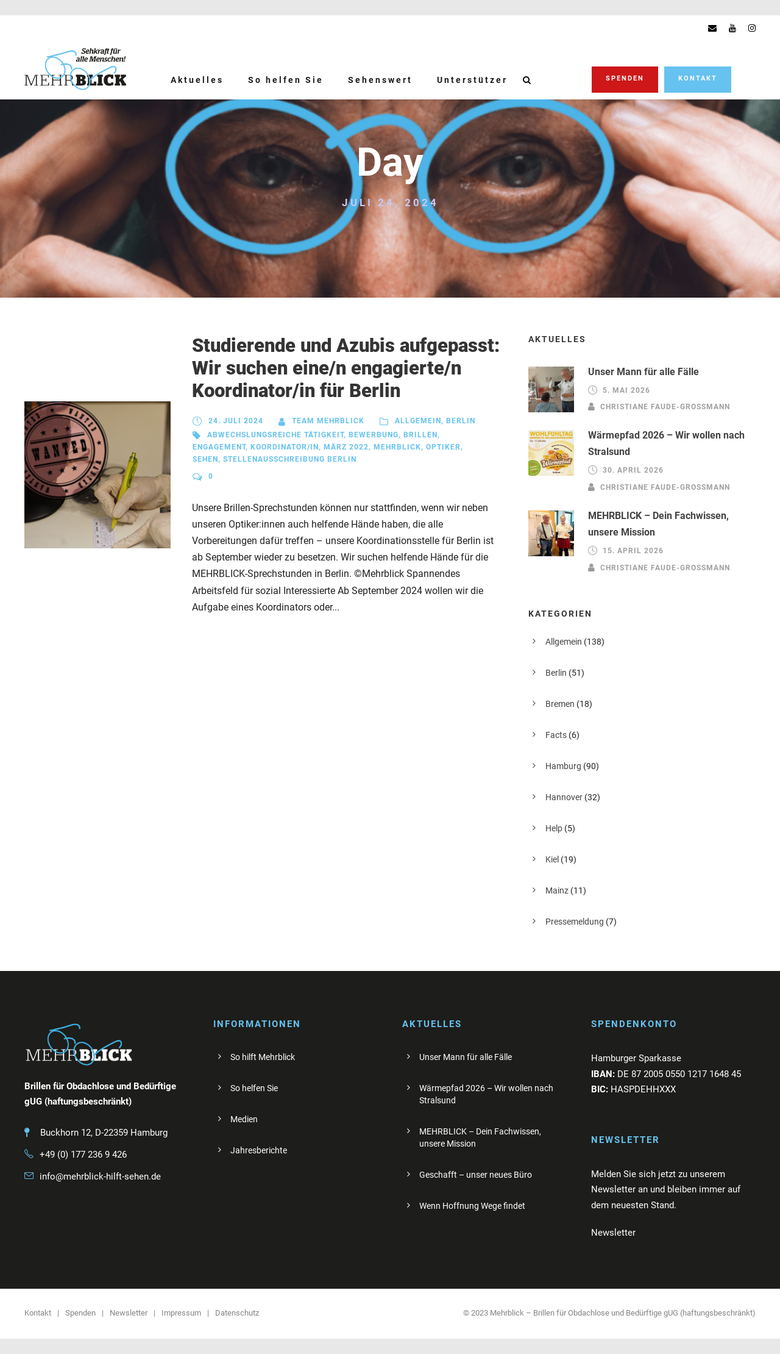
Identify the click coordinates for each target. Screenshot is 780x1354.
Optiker (443, 447)
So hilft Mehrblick (262, 1057)
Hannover (564, 797)
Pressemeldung (574, 921)
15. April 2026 (633, 550)
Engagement (219, 447)
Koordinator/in (284, 447)
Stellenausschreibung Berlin (289, 459)
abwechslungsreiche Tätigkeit (275, 435)
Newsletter (128, 1312)
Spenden (625, 78)
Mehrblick (397, 447)
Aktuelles (197, 80)
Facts (556, 735)
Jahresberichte (258, 1150)
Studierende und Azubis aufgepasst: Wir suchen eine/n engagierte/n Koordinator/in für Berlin (346, 368)
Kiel (552, 859)
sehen (205, 459)
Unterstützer (472, 80)
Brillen (420, 435)
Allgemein (418, 421)
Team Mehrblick (328, 421)
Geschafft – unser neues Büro (475, 1175)
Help (553, 828)
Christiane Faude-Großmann (665, 407)
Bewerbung (374, 435)
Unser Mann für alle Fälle (643, 372)
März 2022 (346, 447)
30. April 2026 (633, 471)
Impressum (181, 1312)
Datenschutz (237, 1312)
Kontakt (697, 78)
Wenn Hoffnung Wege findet (472, 1206)
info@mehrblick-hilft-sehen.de (100, 1176)
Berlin (460, 421)
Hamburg (563, 766)
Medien (244, 1119)
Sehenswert (380, 80)
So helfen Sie (286, 80)
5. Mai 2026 (626, 390)
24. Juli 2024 (235, 421)
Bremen (560, 704)
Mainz (557, 890)
